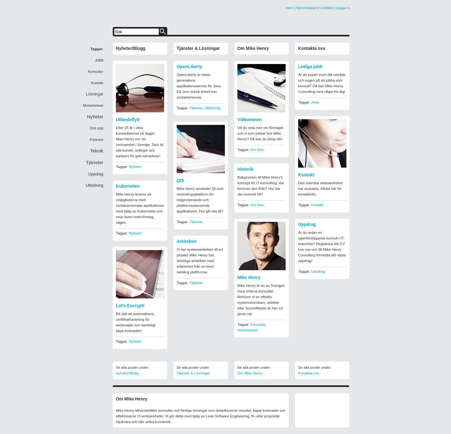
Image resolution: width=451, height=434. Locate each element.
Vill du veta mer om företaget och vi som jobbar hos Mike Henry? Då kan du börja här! (260, 133)
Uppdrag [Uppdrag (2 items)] (95, 174)
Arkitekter (187, 241)
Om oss (257, 150)
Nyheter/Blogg (130, 48)
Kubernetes (128, 186)
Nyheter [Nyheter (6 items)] (95, 116)
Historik (245, 169)
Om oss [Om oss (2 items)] (96, 128)
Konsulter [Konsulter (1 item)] (95, 71)
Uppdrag (307, 224)
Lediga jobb (310, 66)
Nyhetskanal (306, 8)
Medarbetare (247, 330)
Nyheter (135, 167)
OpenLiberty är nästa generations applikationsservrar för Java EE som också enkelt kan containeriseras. (199, 86)
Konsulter (258, 324)
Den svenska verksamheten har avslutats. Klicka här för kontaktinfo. (320, 188)
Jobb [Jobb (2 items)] (99, 60)
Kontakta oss (311, 48)
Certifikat (326, 8)
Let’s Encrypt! (130, 305)
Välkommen (249, 119)
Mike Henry (249, 277)
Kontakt (306, 175)
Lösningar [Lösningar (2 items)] (94, 94)
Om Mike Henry (253, 48)
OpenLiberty (189, 66)
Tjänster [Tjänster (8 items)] (94, 162)
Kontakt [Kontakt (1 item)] (97, 83)
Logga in (343, 8)
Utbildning (212, 108)
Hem (289, 8)
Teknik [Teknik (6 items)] (96, 150)
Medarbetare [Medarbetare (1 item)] (93, 105)
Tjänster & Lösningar (198, 48)
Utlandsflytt (128, 119)
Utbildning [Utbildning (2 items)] (94, 185)
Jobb (315, 102)
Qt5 (180, 180)
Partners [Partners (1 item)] (96, 140)
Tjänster (195, 108)
